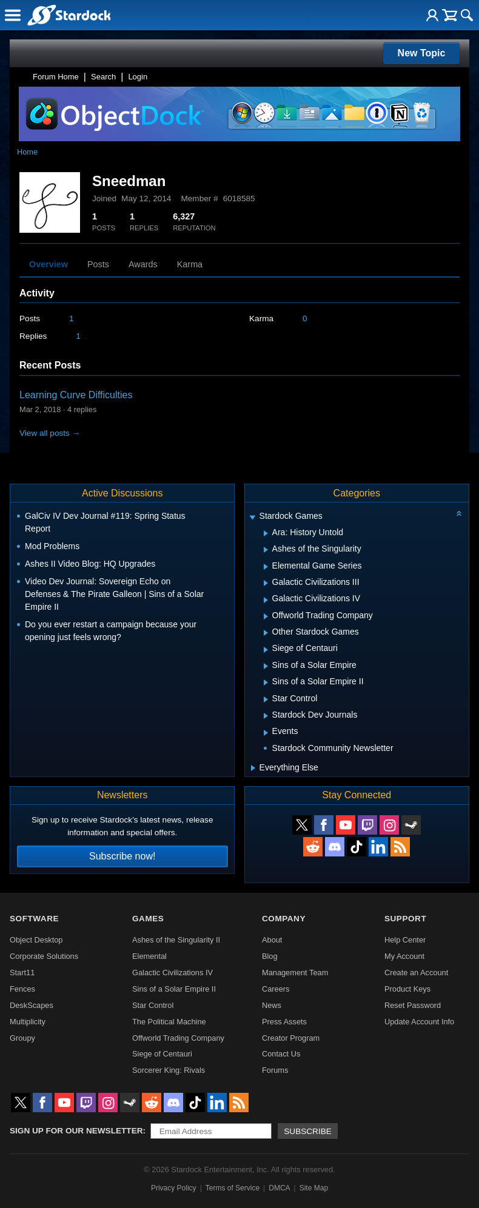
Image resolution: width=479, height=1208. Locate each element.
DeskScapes (31, 1005)
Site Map (314, 1188)
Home (27, 151)
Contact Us (281, 1053)
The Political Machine (169, 1021)
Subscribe (308, 1131)
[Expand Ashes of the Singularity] (266, 550)
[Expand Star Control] (266, 699)
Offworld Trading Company (178, 1038)
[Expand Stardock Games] (252, 517)
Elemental (149, 956)
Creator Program (291, 1038)
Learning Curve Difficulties (75, 395)
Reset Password (412, 1005)
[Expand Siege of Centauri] (266, 650)
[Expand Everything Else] (253, 768)
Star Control (152, 1005)
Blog (270, 956)
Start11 (22, 972)
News (271, 1005)
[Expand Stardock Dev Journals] (266, 716)
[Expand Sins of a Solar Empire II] (266, 682)
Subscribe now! (122, 856)
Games (148, 918)
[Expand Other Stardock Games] (266, 633)
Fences (22, 988)
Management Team (295, 972)
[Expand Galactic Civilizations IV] (266, 600)
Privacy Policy (173, 1188)
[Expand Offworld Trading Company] (266, 616)
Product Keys (407, 988)
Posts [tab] (98, 264)
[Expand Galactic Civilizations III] (266, 583)
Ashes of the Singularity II (176, 939)
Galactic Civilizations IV (172, 972)
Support (405, 918)
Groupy (22, 1038)
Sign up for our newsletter (76, 1130)
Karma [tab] (190, 264)
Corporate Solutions (44, 956)
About (272, 939)
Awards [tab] (143, 264)
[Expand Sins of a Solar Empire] (266, 666)
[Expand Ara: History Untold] (266, 533)
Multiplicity (27, 1021)
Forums (275, 1070)
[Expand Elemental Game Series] (266, 567)
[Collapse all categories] (459, 513)
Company (284, 918)
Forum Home (56, 76)
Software (34, 918)
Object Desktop (36, 939)
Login (137, 76)
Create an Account (416, 972)
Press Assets (284, 1021)
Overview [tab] (48, 264)
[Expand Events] (266, 733)
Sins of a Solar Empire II (174, 988)
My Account (404, 956)
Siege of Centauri (162, 1053)
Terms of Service (233, 1188)
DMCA (279, 1188)
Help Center (405, 939)
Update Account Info (419, 1021)
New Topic (422, 53)
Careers (276, 988)
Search (103, 76)
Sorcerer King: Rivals (168, 1070)
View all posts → (49, 433)
